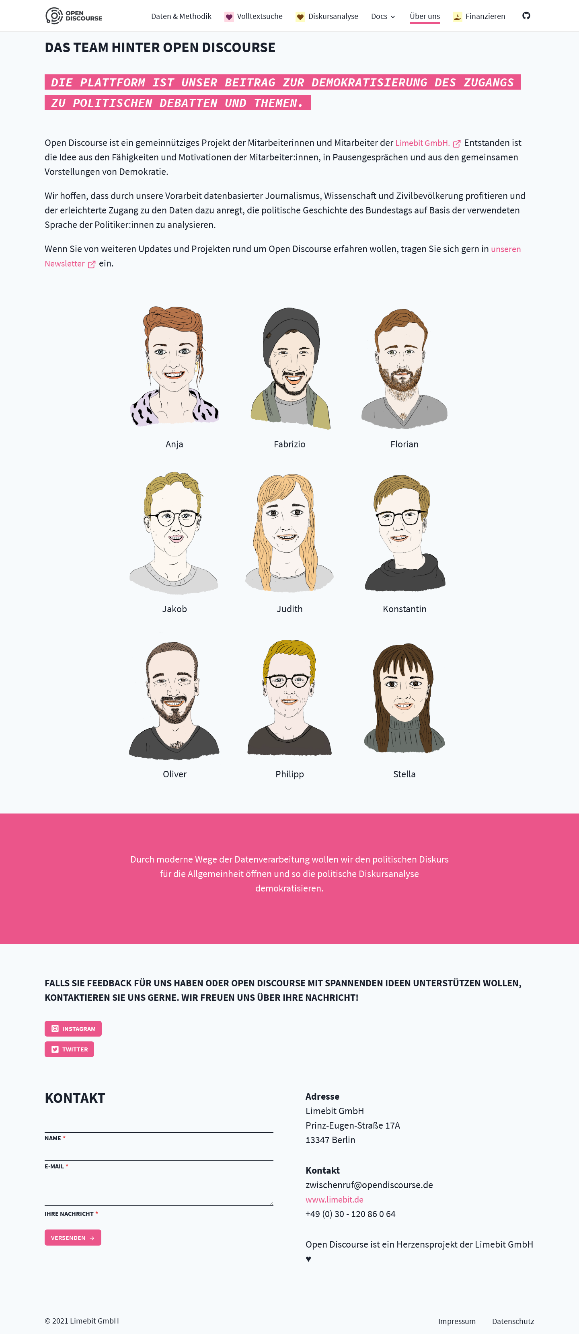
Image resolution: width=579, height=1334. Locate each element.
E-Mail (56, 1167)
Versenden (73, 1238)
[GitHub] (526, 16)
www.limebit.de (337, 1200)
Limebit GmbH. (432, 142)
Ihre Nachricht (71, 1214)
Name (55, 1139)
